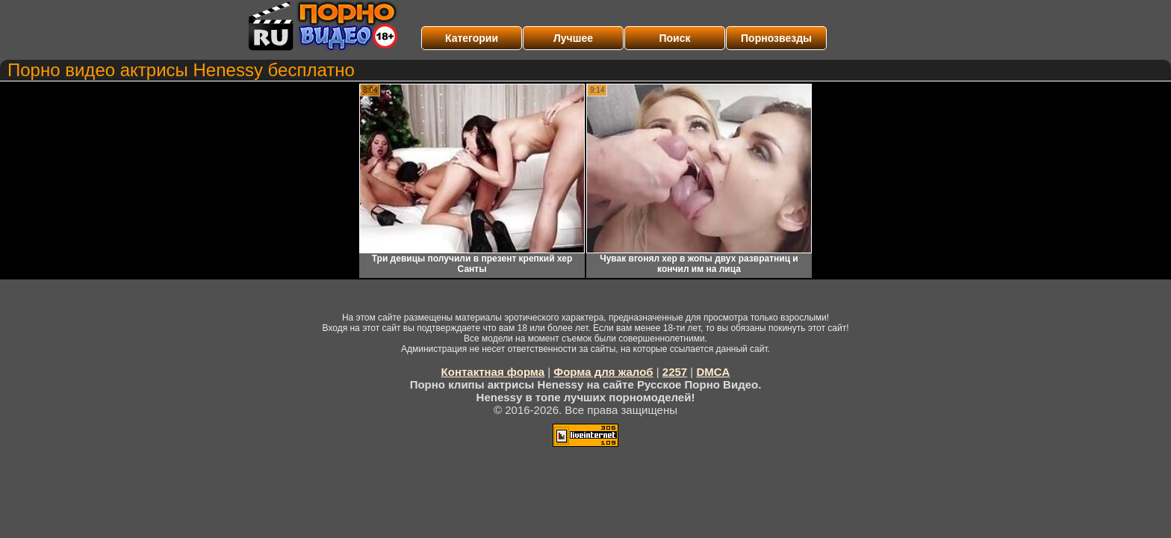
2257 (674, 371)
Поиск (674, 38)
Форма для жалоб (603, 371)
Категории (471, 38)
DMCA (713, 371)
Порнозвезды (776, 38)
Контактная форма (493, 371)
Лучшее (573, 38)
